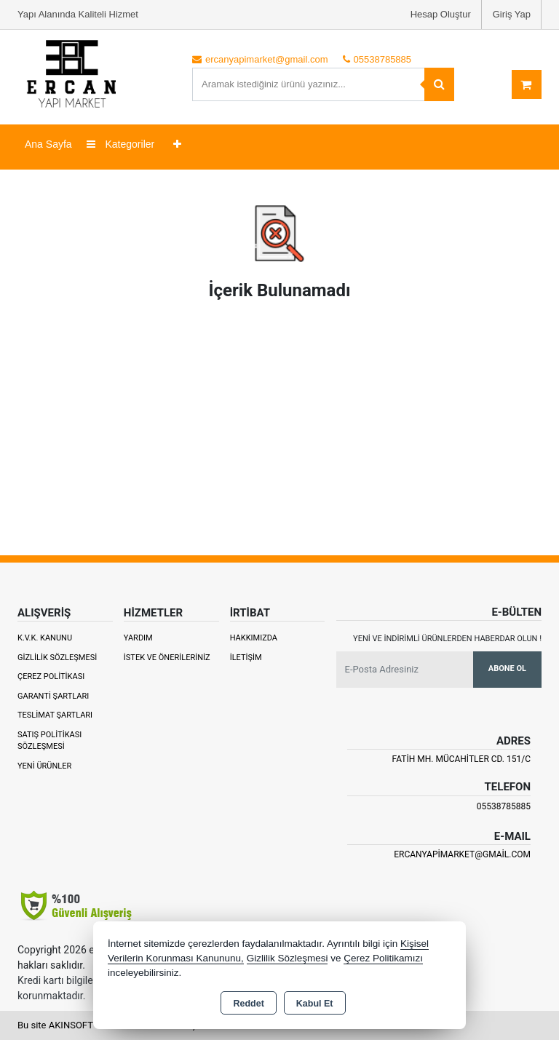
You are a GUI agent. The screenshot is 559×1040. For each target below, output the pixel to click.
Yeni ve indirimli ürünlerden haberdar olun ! (447, 638)
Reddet (248, 1004)
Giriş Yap (512, 14)
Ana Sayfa (48, 144)
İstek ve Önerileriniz (167, 657)
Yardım (138, 638)
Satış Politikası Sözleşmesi (49, 741)
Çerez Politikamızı (383, 958)
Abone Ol (507, 668)
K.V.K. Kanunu (44, 638)
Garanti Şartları (53, 696)
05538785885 (504, 806)
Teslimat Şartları (54, 715)
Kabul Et (314, 1004)
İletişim (246, 657)
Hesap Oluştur (441, 14)
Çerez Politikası (50, 676)
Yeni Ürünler (44, 766)
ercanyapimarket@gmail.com (462, 854)
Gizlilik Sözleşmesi (57, 657)
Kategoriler (121, 144)
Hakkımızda (253, 638)
